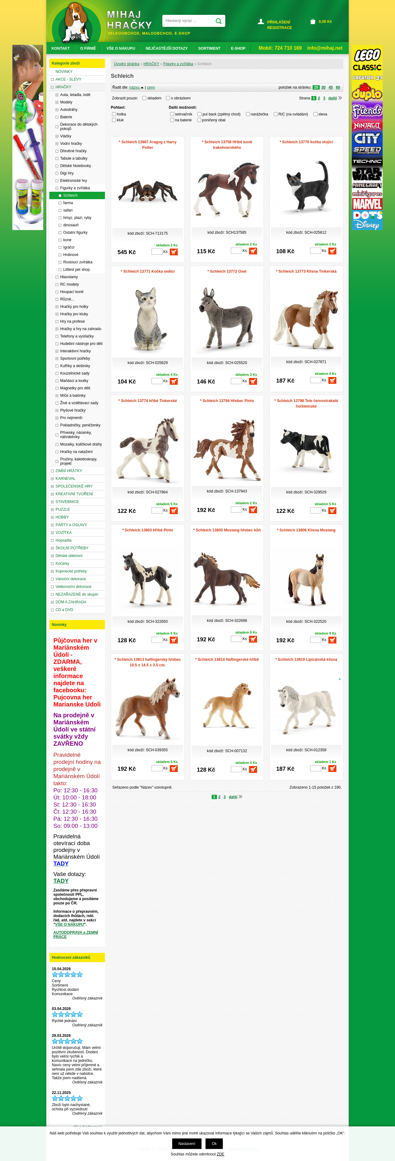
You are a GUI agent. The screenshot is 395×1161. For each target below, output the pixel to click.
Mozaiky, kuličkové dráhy (81, 444)
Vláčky (65, 136)
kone (67, 240)
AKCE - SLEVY (68, 79)
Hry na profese (72, 321)
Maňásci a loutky (74, 381)
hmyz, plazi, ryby (77, 218)
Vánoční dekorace (71, 579)
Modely (66, 102)
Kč (325, 21)
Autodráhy (68, 109)
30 (323, 87)
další (332, 98)
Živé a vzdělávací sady (79, 403)
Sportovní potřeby (75, 358)
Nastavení (186, 1144)
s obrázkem (181, 98)
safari (68, 210)
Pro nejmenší (71, 418)
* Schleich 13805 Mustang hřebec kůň (226, 530)
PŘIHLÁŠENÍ (278, 22)
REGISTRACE (279, 28)
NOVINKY (64, 71)
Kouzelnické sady (74, 373)
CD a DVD (64, 610)
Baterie (66, 117)
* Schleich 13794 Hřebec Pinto (227, 401)
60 (338, 87)
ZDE (220, 1154)
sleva (322, 114)
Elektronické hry (73, 180)
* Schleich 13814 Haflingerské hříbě (227, 659)
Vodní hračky (71, 143)
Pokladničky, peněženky (80, 425)
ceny (151, 87)
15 (316, 87)
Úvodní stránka (126, 64)
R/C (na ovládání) (293, 114)
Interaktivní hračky (75, 351)
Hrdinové (70, 255)
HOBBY (62, 517)
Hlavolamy (69, 277)
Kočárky (62, 563)
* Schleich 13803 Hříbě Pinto (147, 530)
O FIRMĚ (88, 48)
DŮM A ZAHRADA (71, 602)
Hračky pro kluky (74, 314)
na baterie (183, 120)
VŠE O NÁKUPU (69, 924)
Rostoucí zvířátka (78, 262)
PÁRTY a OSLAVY (71, 525)
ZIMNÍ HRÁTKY (69, 471)
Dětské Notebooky (75, 166)
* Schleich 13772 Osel (227, 271)
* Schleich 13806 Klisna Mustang (306, 530)
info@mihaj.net (325, 48)
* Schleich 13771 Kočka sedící (147, 271)
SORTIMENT (209, 48)
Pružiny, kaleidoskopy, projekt (78, 461)
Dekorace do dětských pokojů (79, 126)
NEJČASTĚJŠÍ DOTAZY (167, 48)
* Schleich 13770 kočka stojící (306, 142)
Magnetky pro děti (75, 388)
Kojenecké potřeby (71, 571)
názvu (136, 87)
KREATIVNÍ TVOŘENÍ (74, 494)
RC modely (69, 284)
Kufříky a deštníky (75, 366)
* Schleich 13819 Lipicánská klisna (306, 659)
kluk (120, 120)
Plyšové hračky (72, 410)
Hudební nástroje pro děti (81, 344)
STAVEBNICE (67, 502)
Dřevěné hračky (73, 151)
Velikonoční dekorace (73, 587)
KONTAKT (61, 48)
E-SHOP (238, 48)
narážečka (259, 114)
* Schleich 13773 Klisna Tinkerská (306, 271)
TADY (61, 881)
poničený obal (214, 120)
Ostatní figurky (75, 232)
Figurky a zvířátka (178, 64)
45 (331, 87)
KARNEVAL (65, 478)
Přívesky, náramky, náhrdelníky (76, 434)
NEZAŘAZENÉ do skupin (77, 594)
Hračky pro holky (74, 306)
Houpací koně (72, 292)
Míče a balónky (72, 395)
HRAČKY (151, 64)
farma (68, 203)
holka (121, 114)
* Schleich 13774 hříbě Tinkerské (147, 401)
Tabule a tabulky (73, 158)
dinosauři (71, 225)
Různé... (67, 299)
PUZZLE (63, 509)
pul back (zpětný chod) (221, 114)
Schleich (70, 195)
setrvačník (183, 114)
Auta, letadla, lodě (75, 95)
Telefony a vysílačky (77, 336)
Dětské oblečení (69, 556)
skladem (156, 98)
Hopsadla (64, 540)
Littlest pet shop (76, 269)
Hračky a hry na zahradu (80, 329)
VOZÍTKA (64, 532)
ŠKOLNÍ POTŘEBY (72, 548)
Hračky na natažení (76, 452)
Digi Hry (67, 173)
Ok (214, 1144)
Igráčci (68, 247)
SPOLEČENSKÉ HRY (74, 486)
